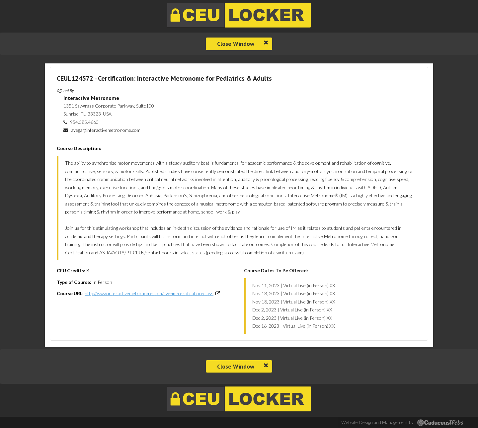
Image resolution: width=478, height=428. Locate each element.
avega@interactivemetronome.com (105, 130)
